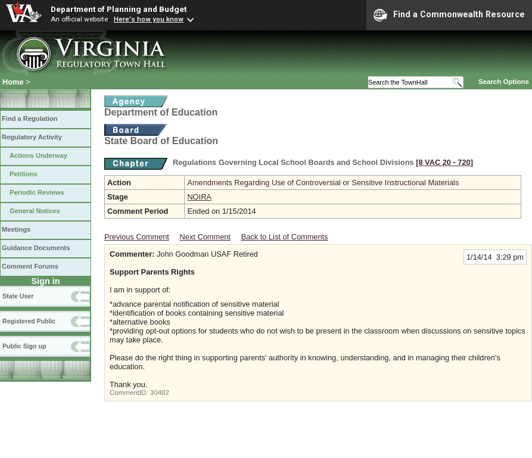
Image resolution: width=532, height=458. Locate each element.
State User (17, 296)
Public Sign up (24, 346)
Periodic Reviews (37, 192)
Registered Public (28, 321)
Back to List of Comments (284, 236)
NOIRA (199, 196)
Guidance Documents (36, 247)
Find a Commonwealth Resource (449, 15)
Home (13, 81)
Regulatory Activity (32, 137)
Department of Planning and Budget (118, 9)
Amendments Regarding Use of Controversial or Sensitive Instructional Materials (323, 182)
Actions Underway (38, 155)
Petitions (24, 173)
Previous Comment (136, 236)
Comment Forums (30, 266)
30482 (159, 392)
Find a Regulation (29, 118)
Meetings (16, 229)
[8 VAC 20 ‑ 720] (444, 162)
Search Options (503, 81)
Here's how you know (148, 19)
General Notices (35, 210)
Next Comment (205, 236)
